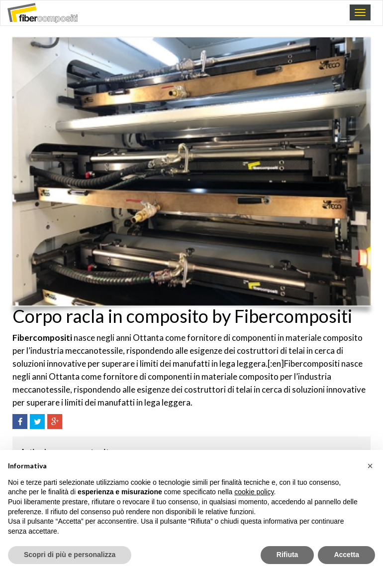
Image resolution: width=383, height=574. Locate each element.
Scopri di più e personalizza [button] (69, 555)
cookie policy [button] (254, 492)
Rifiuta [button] (287, 555)
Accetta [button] (346, 555)
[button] (370, 466)
